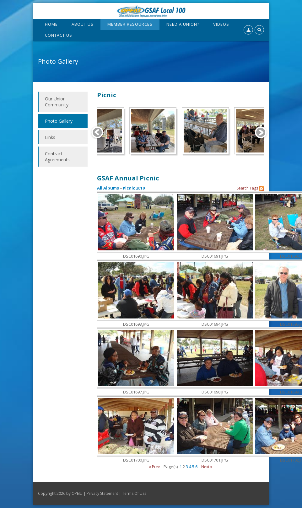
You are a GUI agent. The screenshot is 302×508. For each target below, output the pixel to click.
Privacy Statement (102, 493)
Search (243, 188)
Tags (254, 188)
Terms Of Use (134, 493)
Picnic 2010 (134, 188)
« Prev (154, 466)
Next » (206, 466)
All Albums (108, 188)
